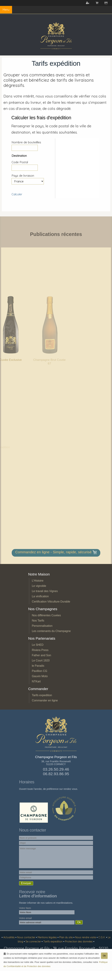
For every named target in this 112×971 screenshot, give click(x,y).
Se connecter (34, 941)
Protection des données (79, 941)
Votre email (25, 918)
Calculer (17, 194)
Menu (6, 9)
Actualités (9, 937)
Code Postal (20, 162)
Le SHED (38, 644)
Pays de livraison (23, 175)
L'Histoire (37, 580)
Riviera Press (40, 650)
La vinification (40, 596)
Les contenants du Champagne (51, 631)
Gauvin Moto (40, 676)
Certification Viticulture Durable (51, 601)
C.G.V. (102, 937)
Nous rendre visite (86, 937)
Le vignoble (39, 585)
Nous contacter (26, 937)
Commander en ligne (45, 700)
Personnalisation (42, 625)
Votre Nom (25, 908)
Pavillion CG (39, 670)
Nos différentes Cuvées (46, 615)
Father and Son (41, 655)
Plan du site (66, 937)
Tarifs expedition (42, 695)
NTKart (36, 681)
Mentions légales (47, 937)
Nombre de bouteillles (26, 142)
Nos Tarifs (38, 620)
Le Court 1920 (40, 660)
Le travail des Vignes (45, 591)
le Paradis (38, 665)
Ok (104, 956)
